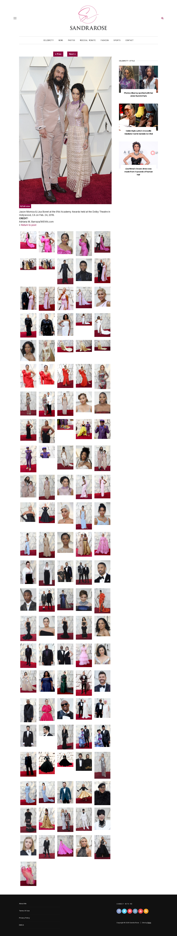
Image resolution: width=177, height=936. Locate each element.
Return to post (28, 225)
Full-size (25, 206)
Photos (71, 40)
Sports (117, 40)
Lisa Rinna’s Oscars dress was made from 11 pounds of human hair (138, 172)
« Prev (58, 54)
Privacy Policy (24, 918)
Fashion (105, 40)
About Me (22, 904)
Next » (72, 54)
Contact (129, 40)
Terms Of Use (24, 911)
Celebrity (48, 40)
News (61, 40)
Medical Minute (88, 40)
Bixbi (149, 923)
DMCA (21, 925)
